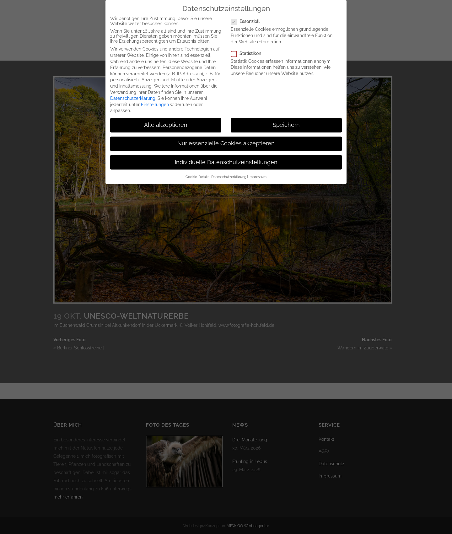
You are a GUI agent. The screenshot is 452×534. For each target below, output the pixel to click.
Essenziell (248, 16)
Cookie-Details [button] (197, 171)
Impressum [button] (257, 171)
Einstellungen (155, 99)
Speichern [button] (286, 119)
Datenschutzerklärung (132, 92)
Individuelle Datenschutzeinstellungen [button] (226, 157)
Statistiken (248, 48)
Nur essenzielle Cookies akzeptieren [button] (226, 138)
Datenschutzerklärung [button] (228, 171)
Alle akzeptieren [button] (165, 119)
